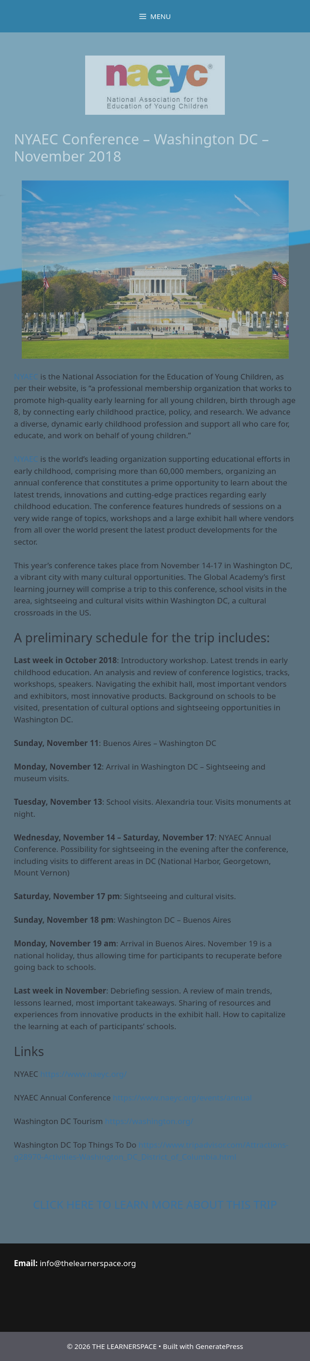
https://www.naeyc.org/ (83, 1074)
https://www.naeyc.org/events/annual (182, 1097)
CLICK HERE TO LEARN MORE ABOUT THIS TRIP (155, 1204)
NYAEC (26, 376)
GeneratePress (219, 1346)
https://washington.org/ (149, 1121)
